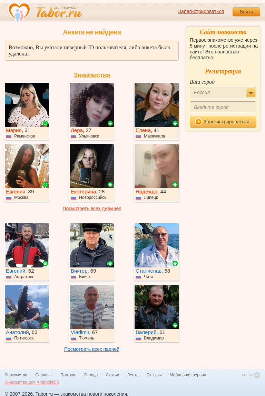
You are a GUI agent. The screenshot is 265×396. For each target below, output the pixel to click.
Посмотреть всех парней (91, 349)
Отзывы (154, 375)
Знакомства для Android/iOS (32, 382)
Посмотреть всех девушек (92, 208)
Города (91, 375)
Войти (246, 11)
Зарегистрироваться (201, 11)
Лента (132, 375)
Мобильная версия (188, 375)
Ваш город (202, 82)
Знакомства (16, 375)
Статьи (112, 375)
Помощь (68, 375)
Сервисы (43, 375)
